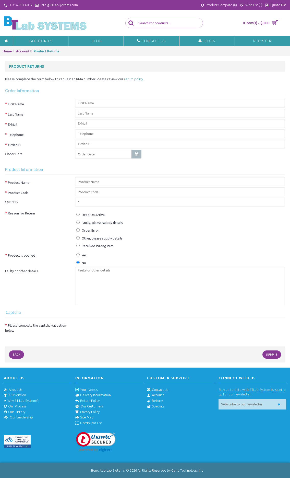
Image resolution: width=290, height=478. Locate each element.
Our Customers (89, 406)
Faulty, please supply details (99, 222)
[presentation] (114, 330)
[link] (95, 442)
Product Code (18, 193)
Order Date (14, 154)
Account (155, 395)
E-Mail (12, 124)
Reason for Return (21, 213)
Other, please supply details (99, 238)
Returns (155, 401)
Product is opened (21, 255)
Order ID (14, 145)
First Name (16, 104)
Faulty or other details (21, 271)
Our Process (15, 406)
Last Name (15, 114)
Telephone (16, 134)
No (81, 263)
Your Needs (86, 390)
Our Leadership (18, 417)
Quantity (11, 201)
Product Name (18, 182)
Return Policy (87, 401)
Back (16, 354)
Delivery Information (93, 395)
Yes (81, 255)
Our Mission (15, 395)
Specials (155, 406)
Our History (14, 412)
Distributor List (88, 423)
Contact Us (157, 390)
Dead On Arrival (90, 215)
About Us (13, 390)
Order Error (87, 230)
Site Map (84, 417)
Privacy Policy (87, 412)
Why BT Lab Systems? (21, 401)
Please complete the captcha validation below (35, 328)
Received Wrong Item (95, 246)
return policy (133, 79)
